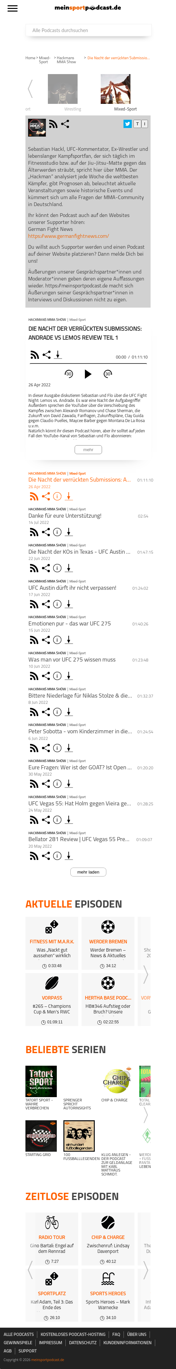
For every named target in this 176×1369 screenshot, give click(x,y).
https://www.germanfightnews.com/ (68, 236)
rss (54, 123)
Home (30, 58)
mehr (88, 449)
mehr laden (88, 872)
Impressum (50, 1343)
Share (47, 354)
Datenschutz (82, 1343)
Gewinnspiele (18, 1343)
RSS (36, 354)
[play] (88, 374)
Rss (35, 496)
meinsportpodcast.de (47, 1359)
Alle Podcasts (19, 1335)
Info (58, 496)
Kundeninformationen (127, 1343)
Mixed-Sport (45, 60)
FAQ (116, 1335)
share (66, 123)
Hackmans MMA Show (66, 60)
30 (68, 373)
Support (27, 1351)
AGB (8, 1351)
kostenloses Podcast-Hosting (73, 1335)
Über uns (136, 1335)
